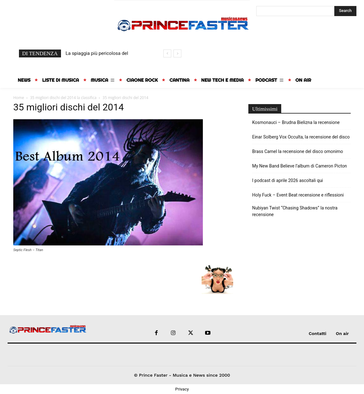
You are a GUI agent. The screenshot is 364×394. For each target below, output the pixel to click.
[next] (177, 53)
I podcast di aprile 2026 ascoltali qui (287, 180)
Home (18, 97)
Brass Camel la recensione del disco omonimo (297, 151)
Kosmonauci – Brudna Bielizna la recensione (296, 122)
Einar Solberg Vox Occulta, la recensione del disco (301, 136)
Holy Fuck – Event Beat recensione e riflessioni (298, 194)
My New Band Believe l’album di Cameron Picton (299, 165)
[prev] (167, 53)
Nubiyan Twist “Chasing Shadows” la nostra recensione (294, 211)
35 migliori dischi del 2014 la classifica (63, 97)
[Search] (345, 11)
